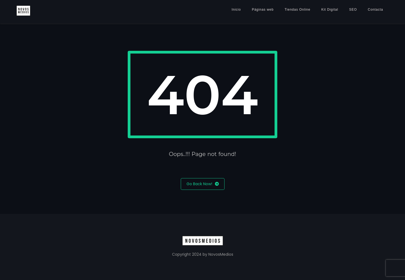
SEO (353, 9)
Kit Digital (329, 9)
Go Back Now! (203, 184)
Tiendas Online (297, 9)
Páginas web (263, 9)
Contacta (375, 9)
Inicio (236, 9)
